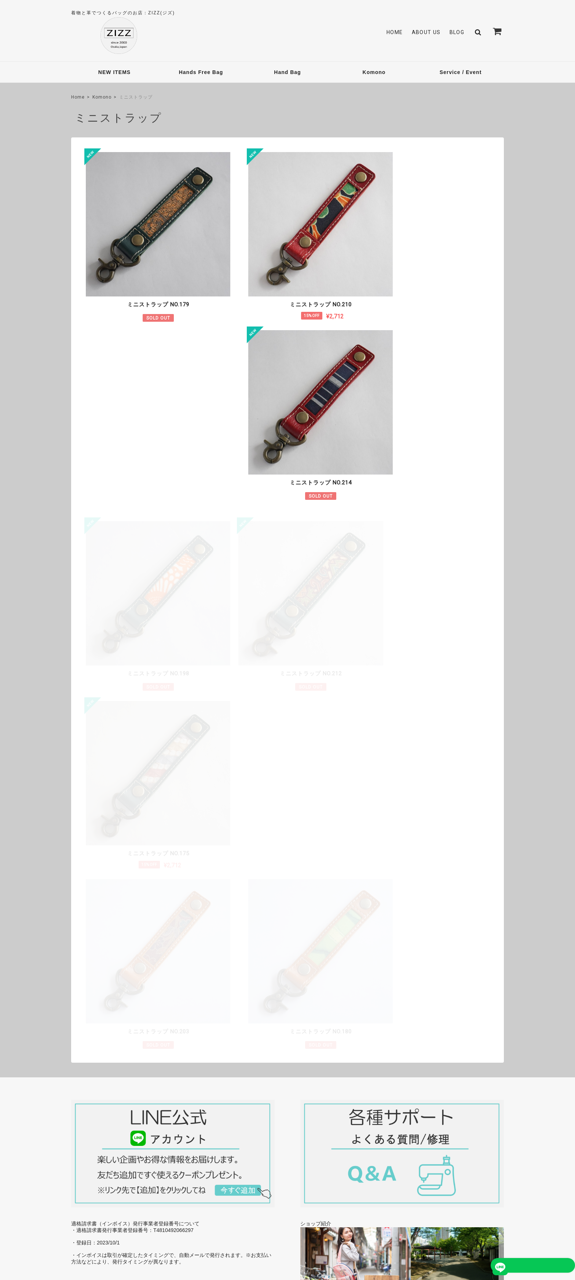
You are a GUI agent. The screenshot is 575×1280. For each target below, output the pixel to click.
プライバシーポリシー (389, 1226)
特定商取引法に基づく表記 (445, 1226)
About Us (426, 32)
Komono (374, 72)
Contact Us (236, 1159)
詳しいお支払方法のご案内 (244, 993)
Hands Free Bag (201, 72)
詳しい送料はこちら (251, 919)
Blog (457, 32)
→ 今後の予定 (481, 985)
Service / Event (461, 72)
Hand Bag (287, 72)
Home (395, 32)
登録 (481, 1161)
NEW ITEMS (114, 72)
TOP (352, 1226)
